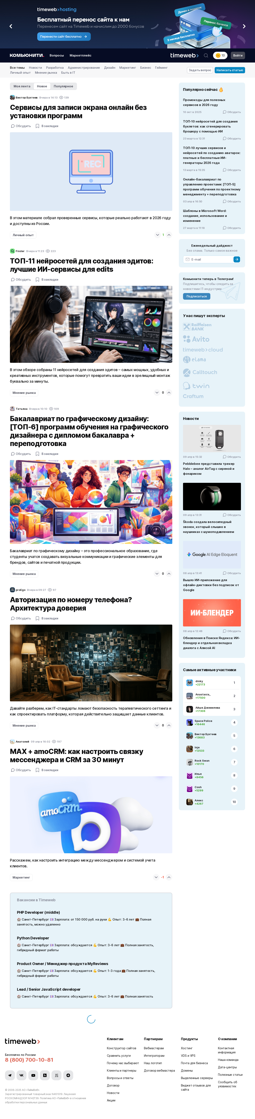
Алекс (199, 800)
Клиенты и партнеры (121, 1070)
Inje (197, 747)
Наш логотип (153, 1063)
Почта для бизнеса (194, 1063)
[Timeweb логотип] (51, 1041)
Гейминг (161, 68)
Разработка (55, 68)
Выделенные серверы (197, 1078)
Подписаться (197, 296)
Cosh (198, 787)
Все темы (17, 68)
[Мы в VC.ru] (56, 1075)
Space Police (203, 720)
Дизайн (109, 68)
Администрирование (84, 68)
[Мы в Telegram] (10, 1075)
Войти (238, 55)
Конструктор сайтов (121, 1048)
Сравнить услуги (119, 1055)
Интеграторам (154, 1055)
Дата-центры (227, 1067)
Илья (198, 773)
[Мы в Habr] (45, 1075)
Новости (35, 68)
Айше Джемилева (207, 707)
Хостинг (186, 1048)
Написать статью (230, 70)
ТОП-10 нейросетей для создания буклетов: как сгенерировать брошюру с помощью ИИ (210, 126)
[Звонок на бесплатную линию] (51, 1060)
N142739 (33, 1098)
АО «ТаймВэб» (30, 1089)
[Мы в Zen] (68, 1075)
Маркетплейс (80, 55)
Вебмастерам (154, 1048)
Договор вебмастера (159, 1070)
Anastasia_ (203, 694)
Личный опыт (20, 73)
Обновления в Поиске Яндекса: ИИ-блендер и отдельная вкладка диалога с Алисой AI (211, 643)
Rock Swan (202, 760)
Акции (111, 1100)
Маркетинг (127, 68)
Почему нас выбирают (123, 1063)
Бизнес (145, 68)
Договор (113, 1085)
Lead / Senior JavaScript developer (49, 989)
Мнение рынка (46, 73)
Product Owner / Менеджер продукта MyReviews (62, 964)
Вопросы (57, 55)
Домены (187, 1070)
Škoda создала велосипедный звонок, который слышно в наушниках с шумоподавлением (208, 527)
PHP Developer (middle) (38, 912)
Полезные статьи (230, 1074)
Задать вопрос (200, 70)
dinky (199, 681)
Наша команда (228, 1059)
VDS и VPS (188, 1055)
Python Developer (33, 938)
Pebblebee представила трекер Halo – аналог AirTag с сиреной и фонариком (209, 469)
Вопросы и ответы (120, 1078)
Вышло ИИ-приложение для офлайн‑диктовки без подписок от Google (211, 585)
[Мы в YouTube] (33, 1075)
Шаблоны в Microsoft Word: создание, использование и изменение (205, 216)
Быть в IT (68, 73)
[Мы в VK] (21, 1075)
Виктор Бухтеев (206, 734)
